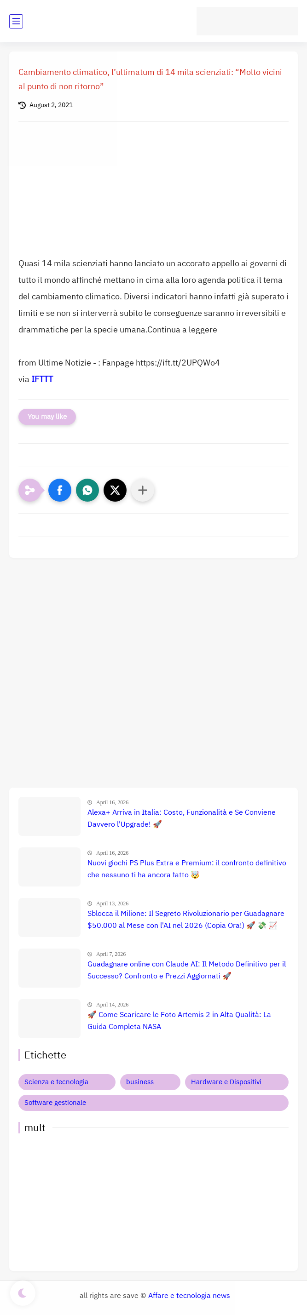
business (140, 1082)
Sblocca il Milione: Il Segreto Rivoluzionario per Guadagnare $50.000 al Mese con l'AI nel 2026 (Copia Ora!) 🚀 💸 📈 (185, 919)
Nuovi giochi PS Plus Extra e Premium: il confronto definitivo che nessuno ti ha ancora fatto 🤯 (186, 869)
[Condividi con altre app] (142, 490)
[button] (59, 490)
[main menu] (16, 21)
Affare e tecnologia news (189, 1295)
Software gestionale (55, 1103)
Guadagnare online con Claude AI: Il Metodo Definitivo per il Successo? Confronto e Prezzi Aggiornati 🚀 (186, 970)
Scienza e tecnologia (56, 1082)
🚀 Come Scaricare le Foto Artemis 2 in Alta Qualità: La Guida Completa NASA (179, 1020)
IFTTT (42, 379)
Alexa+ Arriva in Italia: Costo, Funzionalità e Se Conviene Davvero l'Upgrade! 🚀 (181, 818)
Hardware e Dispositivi (226, 1082)
